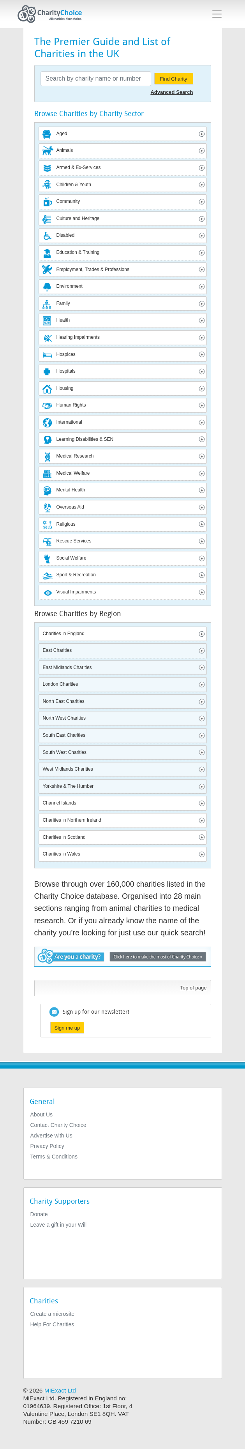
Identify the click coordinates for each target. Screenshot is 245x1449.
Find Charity (173, 79)
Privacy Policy (47, 1146)
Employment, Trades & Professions (92, 269)
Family (63, 303)
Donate (39, 1214)
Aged (61, 133)
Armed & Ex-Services (78, 167)
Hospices (66, 354)
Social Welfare (71, 558)
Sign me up (67, 1028)
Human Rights (71, 405)
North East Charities (64, 701)
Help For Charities (52, 1324)
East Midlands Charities (67, 667)
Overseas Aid (70, 507)
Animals (64, 150)
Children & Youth (73, 184)
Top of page (193, 988)
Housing (65, 388)
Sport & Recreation (76, 574)
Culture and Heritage (78, 218)
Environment (69, 286)
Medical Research (75, 456)
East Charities (57, 650)
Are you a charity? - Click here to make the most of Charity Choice (122, 961)
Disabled (65, 235)
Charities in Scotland (64, 837)
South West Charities (65, 752)
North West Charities (64, 718)
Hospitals (66, 371)
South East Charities (64, 735)
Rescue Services (74, 541)
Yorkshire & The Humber (68, 786)
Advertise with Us (51, 1135)
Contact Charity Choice (58, 1125)
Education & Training (78, 252)
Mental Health (70, 490)
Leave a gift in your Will (58, 1225)
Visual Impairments (76, 592)
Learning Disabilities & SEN (85, 439)
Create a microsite (52, 1314)
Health (63, 320)
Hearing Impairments (78, 337)
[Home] (53, 14)
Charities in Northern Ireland (72, 820)
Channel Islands (59, 803)
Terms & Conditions (54, 1156)
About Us (41, 1114)
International (69, 422)
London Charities (60, 684)
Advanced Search (171, 92)
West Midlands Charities (68, 769)
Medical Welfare (73, 473)
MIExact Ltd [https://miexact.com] (60, 1390)
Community (68, 201)
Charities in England (64, 633)
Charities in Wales (61, 854)
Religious (66, 524)
